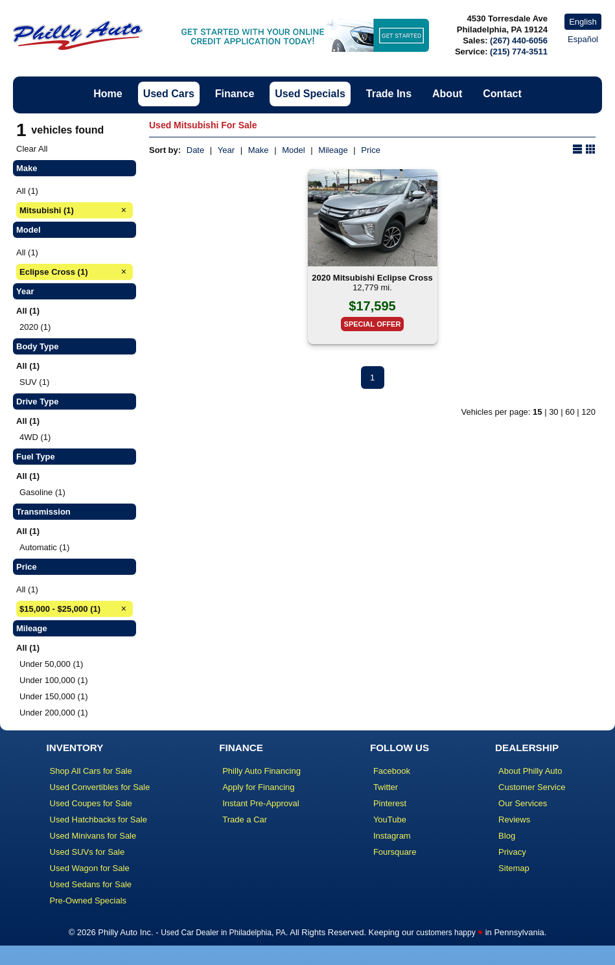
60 (569, 412)
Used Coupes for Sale (91, 803)
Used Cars (168, 93)
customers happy (445, 932)
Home (107, 93)
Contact (502, 93)
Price (370, 150)
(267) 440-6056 (519, 40)
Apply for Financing (258, 787)
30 (553, 412)
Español (583, 39)
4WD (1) (35, 437)
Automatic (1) (44, 547)
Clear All (31, 149)
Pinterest (389, 803)
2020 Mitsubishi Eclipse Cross (372, 278)
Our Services (522, 803)
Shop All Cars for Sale (91, 771)
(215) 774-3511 (519, 51)
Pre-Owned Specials (88, 900)
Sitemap (513, 868)
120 (588, 412)
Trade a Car (244, 819)
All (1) (27, 191)
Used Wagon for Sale (90, 868)
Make (258, 150)
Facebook (391, 771)
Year (226, 150)
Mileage (333, 150)
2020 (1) (35, 327)
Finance (234, 93)
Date (195, 150)
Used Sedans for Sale (91, 884)
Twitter (385, 787)
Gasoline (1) (42, 492)
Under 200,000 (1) (53, 712)
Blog (506, 836)
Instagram (392, 836)
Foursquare (394, 852)
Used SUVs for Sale (87, 852)
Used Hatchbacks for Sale (98, 819)
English (583, 22)
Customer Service (531, 787)
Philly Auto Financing (261, 771)
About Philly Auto (530, 771)
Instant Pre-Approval (260, 803)
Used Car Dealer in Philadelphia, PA (223, 932)
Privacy (512, 852)
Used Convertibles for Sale (100, 787)
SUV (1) (34, 382)
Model (293, 150)
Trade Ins (389, 93)
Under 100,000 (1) (53, 680)
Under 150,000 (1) (53, 696)
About (447, 93)
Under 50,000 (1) (51, 664)
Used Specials (310, 93)
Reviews (514, 819)
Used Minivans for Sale (93, 836)
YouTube (389, 819)
